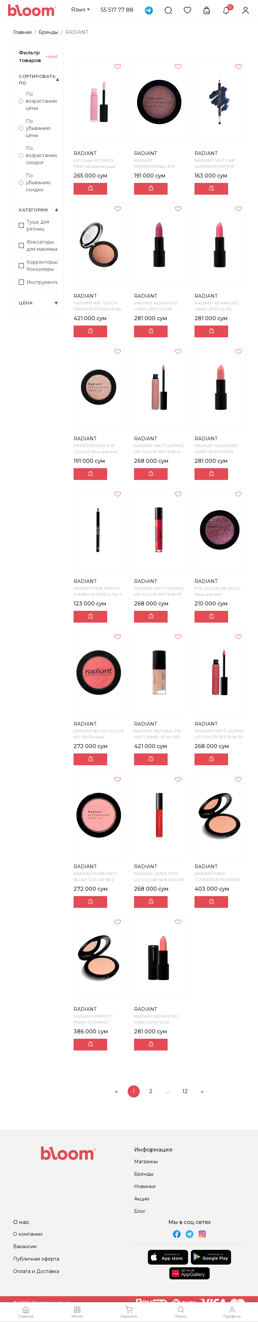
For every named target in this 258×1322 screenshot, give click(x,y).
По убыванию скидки (35, 183)
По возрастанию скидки (38, 155)
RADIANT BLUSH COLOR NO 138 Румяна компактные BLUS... (99, 736)
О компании (27, 1234)
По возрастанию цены (38, 101)
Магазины (146, 1162)
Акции (141, 1199)
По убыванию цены (35, 128)
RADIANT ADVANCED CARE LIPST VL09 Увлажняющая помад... (158, 1022)
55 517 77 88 (117, 10)
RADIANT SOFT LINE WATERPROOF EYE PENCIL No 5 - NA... (215, 166)
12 (185, 1091)
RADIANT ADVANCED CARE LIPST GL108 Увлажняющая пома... (157, 308)
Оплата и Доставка (36, 1271)
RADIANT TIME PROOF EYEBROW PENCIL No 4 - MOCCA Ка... (98, 594)
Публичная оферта (36, 1259)
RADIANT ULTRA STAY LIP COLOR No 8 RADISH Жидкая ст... (159, 879)
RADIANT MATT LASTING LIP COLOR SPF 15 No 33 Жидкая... (219, 736)
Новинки (145, 1186)
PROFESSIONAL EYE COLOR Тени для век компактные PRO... (96, 451)
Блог (139, 1211)
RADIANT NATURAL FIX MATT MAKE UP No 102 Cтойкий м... (157, 736)
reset (52, 56)
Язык (78, 9)
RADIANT (85, 153)
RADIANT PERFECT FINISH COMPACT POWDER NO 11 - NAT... (97, 1022)
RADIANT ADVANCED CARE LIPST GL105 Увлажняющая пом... (217, 308)
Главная (22, 32)
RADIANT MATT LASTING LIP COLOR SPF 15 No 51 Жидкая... (159, 594)
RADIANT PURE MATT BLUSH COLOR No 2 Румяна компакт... (96, 879)
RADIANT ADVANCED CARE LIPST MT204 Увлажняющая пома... (218, 451)
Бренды (48, 32)
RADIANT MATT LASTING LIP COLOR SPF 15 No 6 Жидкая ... (159, 451)
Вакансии (25, 1246)
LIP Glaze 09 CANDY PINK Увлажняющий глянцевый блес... (95, 166)
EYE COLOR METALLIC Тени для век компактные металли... (218, 594)
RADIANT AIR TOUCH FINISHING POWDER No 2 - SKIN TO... (97, 308)
